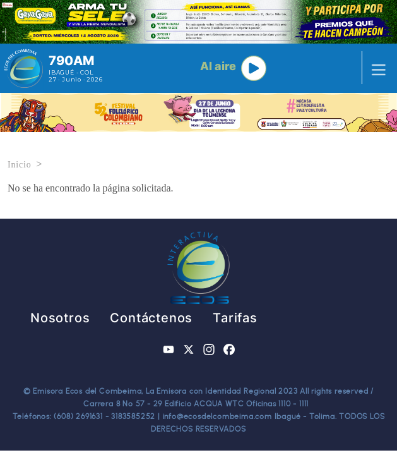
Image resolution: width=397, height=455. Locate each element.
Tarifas (235, 317)
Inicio (19, 164)
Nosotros (60, 317)
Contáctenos (151, 317)
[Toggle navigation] (375, 68)
